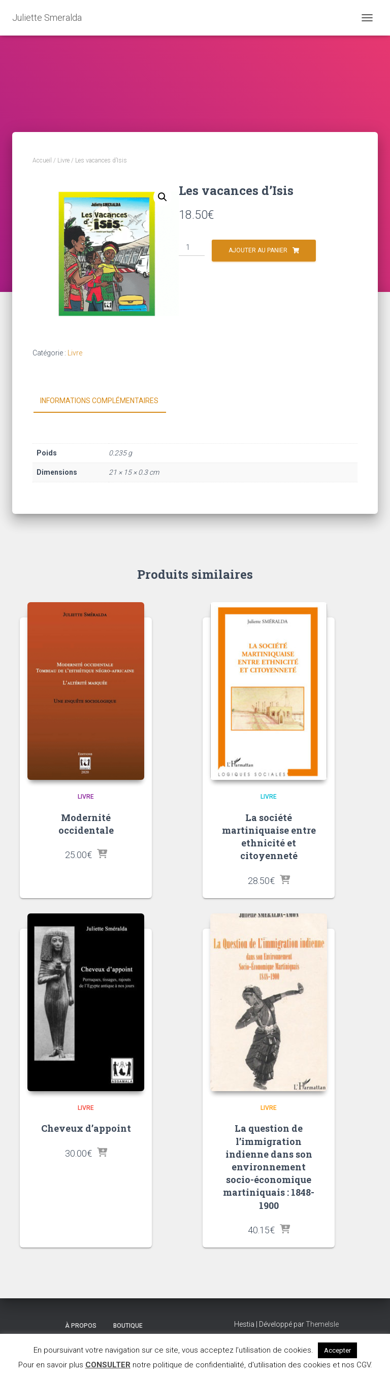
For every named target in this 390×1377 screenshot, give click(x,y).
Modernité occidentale (86, 823)
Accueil (42, 160)
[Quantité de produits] (192, 248)
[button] (162, 197)
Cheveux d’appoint (86, 1128)
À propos (80, 1325)
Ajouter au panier (258, 250)
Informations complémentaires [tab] (99, 401)
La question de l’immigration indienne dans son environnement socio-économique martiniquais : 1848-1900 (268, 1166)
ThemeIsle (322, 1324)
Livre (63, 160)
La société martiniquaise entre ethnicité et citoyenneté (269, 836)
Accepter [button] (337, 1350)
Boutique (128, 1325)
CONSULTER (108, 1364)
